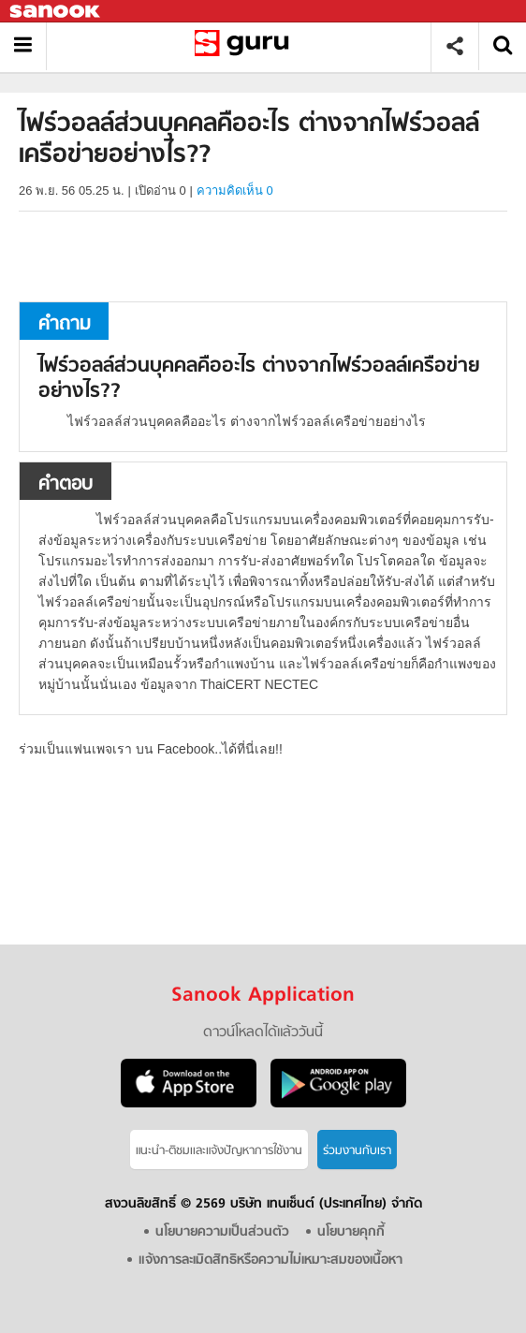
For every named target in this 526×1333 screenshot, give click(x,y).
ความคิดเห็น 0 (235, 190)
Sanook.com (56, 11)
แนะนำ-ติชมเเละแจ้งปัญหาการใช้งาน (219, 1151)
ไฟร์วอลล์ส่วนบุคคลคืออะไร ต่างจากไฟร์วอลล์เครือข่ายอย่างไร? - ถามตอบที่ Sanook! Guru (246, 46)
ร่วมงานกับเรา (357, 1151)
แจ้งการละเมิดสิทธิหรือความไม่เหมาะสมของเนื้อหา (270, 1260)
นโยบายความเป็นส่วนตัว (222, 1232)
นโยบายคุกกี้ (351, 1232)
